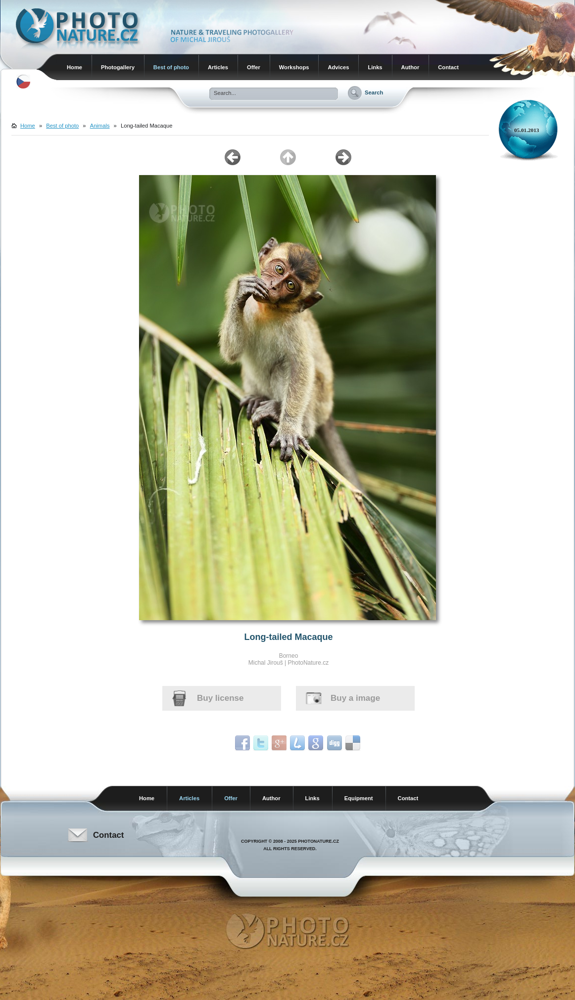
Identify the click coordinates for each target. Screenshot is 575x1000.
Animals (100, 126)
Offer (253, 67)
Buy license (220, 698)
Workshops (294, 67)
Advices (338, 67)
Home (74, 67)
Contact (448, 67)
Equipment (358, 798)
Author (410, 67)
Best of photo (171, 67)
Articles (218, 67)
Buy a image (355, 698)
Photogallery (118, 67)
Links (375, 67)
